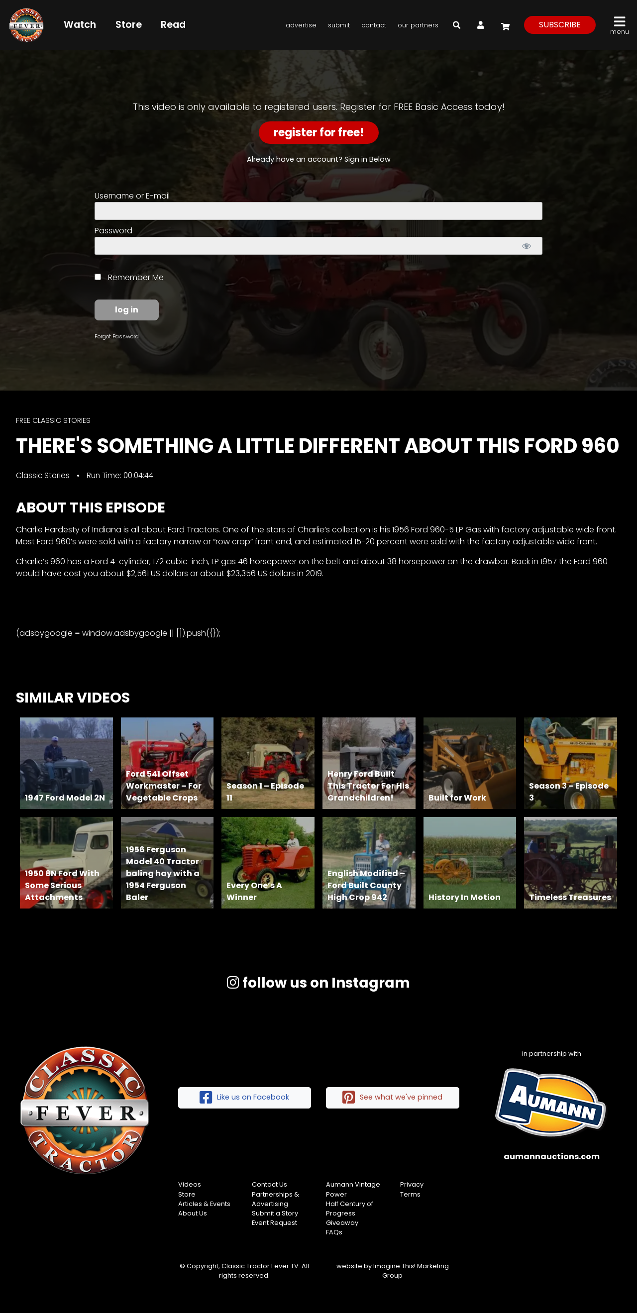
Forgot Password (117, 336)
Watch (80, 24)
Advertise (301, 25)
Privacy (412, 1184)
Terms (410, 1194)
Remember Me (129, 277)
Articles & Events (204, 1204)
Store (128, 24)
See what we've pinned (392, 1098)
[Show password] (526, 246)
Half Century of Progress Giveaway (349, 1213)
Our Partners (418, 25)
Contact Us (269, 1184)
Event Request (274, 1222)
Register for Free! (319, 132)
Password (113, 230)
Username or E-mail (132, 196)
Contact (373, 25)
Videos (189, 1184)
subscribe (560, 24)
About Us (192, 1213)
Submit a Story (275, 1213)
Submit (339, 25)
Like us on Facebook (244, 1098)
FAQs (334, 1232)
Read (173, 24)
